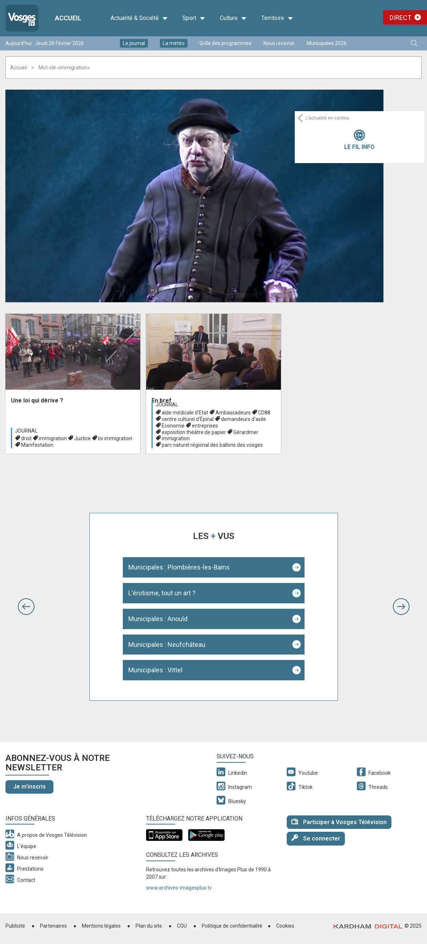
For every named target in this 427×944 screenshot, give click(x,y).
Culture (233, 18)
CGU (182, 926)
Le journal (134, 43)
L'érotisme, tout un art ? (162, 593)
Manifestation (37, 445)
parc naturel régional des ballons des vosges (212, 445)
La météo (174, 43)
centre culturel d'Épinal (188, 419)
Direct (400, 17)
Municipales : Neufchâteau (166, 644)
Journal (26, 431)
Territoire (277, 18)
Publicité (15, 926)
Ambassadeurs (233, 413)
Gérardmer (245, 432)
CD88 (264, 413)
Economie (173, 426)
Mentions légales (101, 926)
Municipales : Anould (158, 619)
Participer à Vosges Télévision (339, 822)
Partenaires (53, 926)
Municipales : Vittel (155, 670)
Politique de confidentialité (232, 926)
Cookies (285, 926)
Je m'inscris (29, 786)
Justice (82, 438)
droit (26, 438)
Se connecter (315, 838)
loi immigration (115, 438)
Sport (193, 18)
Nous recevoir (279, 43)
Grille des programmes (225, 43)
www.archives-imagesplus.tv (179, 888)
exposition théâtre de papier (194, 432)
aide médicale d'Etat (185, 413)
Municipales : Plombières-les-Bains (179, 567)
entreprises (205, 426)
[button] (26, 606)
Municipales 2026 (327, 43)
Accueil (18, 67)
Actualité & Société (139, 18)
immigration (53, 438)
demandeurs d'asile (243, 419)
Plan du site (149, 926)
